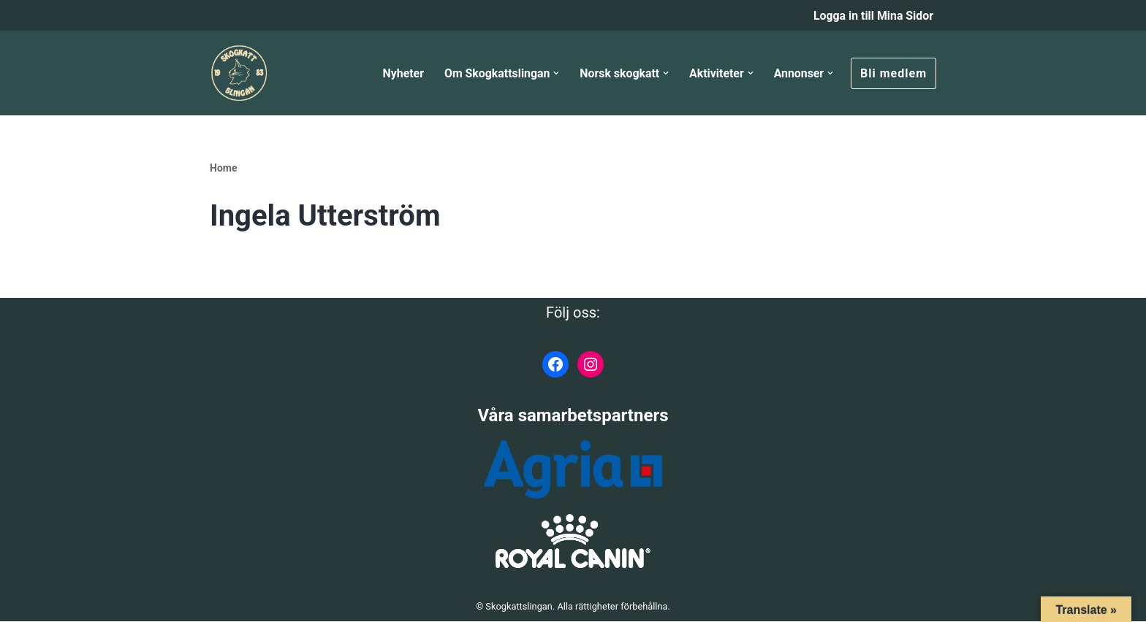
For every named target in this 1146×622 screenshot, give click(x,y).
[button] (555, 74)
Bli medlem (893, 73)
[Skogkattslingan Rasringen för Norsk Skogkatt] (239, 74)
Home (223, 168)
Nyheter (400, 73)
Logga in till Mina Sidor (872, 16)
